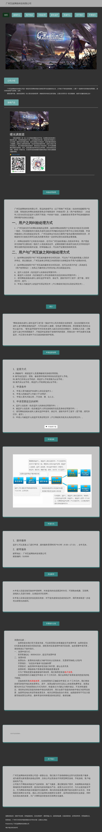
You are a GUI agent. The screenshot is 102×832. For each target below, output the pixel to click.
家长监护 (54, 15)
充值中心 (67, 15)
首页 (6, 15)
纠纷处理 (42, 15)
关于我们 (79, 15)
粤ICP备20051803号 (12, 827)
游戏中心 (16, 15)
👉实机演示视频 (15, 154)
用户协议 (29, 15)
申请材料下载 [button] (51, 426)
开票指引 (92, 15)
